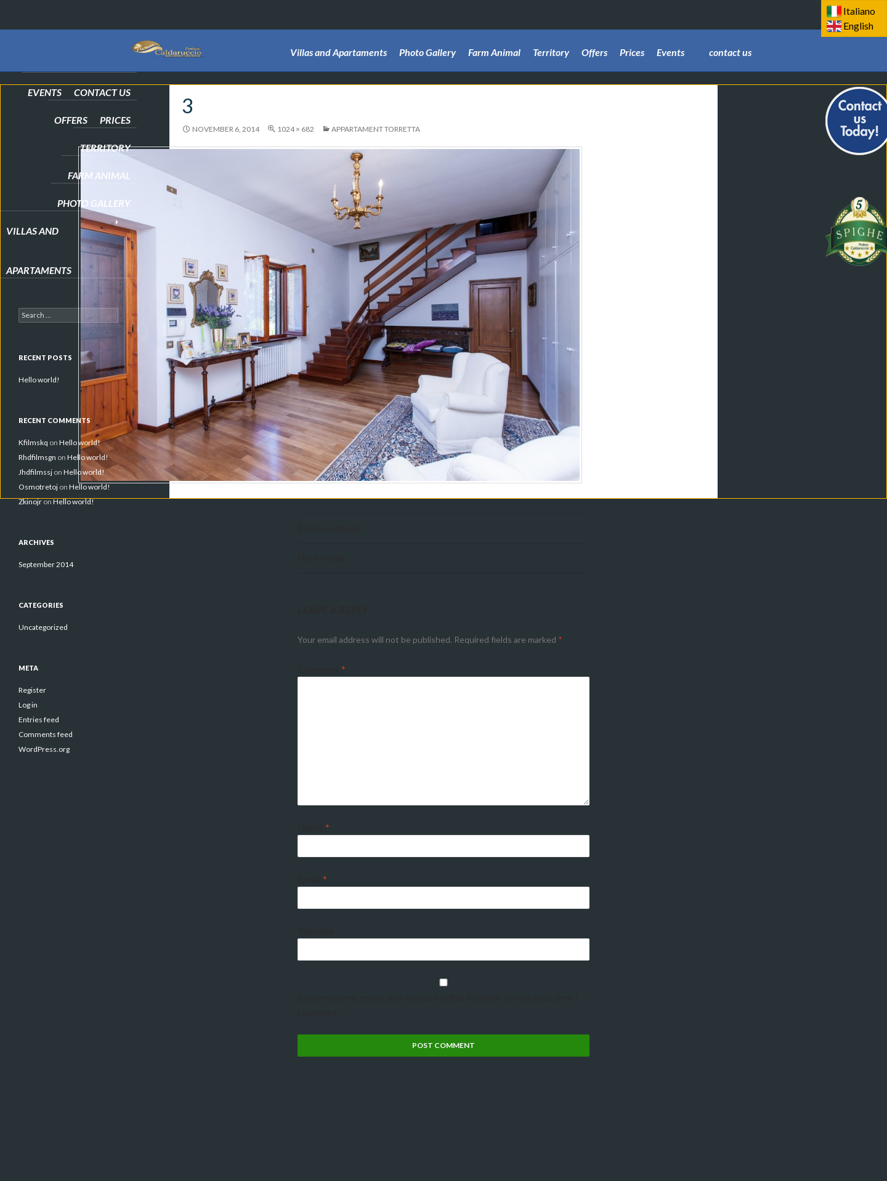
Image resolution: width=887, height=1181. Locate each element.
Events (670, 34)
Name (314, 827)
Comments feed (45, 734)
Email (312, 879)
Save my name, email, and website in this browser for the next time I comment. (438, 1004)
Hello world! (39, 379)
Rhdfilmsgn (37, 457)
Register (32, 690)
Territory (551, 34)
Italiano (859, 11)
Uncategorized (43, 627)
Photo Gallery (427, 34)
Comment (322, 669)
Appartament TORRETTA (375, 129)
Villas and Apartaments (338, 34)
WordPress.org (44, 749)
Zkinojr (30, 501)
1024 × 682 (295, 129)
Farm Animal (494, 34)
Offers (594, 34)
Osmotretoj (38, 486)
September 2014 (45, 564)
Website (316, 931)
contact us (730, 34)
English (858, 25)
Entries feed (38, 719)
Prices (632, 34)
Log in (28, 704)
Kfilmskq (33, 442)
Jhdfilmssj (35, 472)
